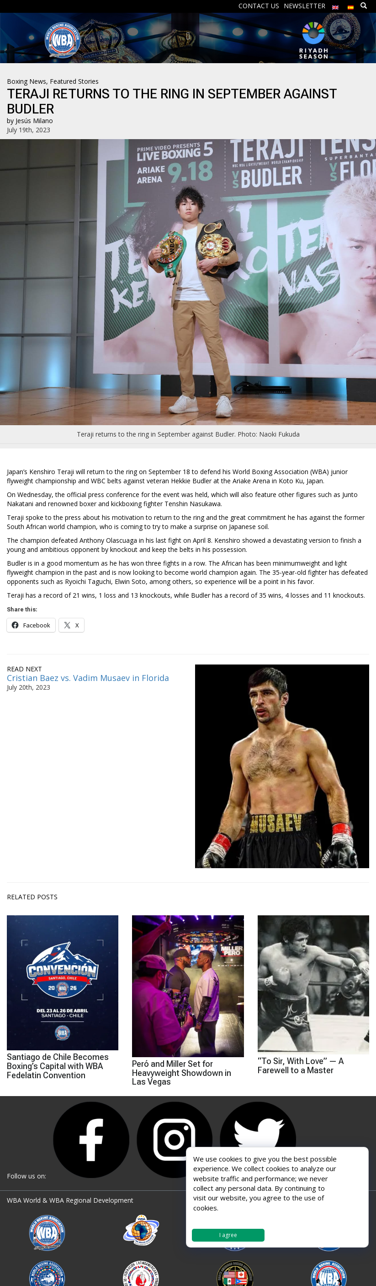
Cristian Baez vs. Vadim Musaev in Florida (89, 677)
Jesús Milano (34, 120)
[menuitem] (335, 5)
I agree (228, 1235)
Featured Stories (74, 81)
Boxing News (26, 81)
